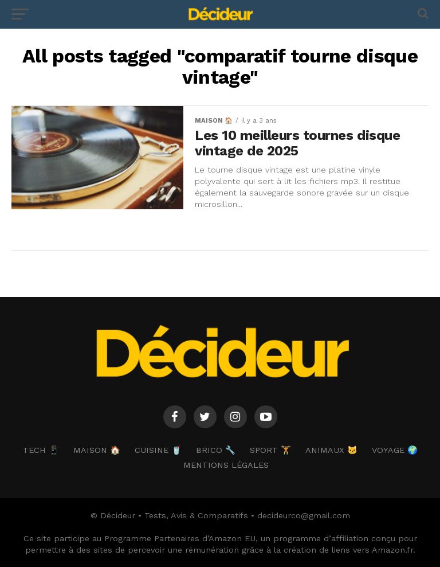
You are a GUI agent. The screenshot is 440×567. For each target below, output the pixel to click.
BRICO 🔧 (215, 450)
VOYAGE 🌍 (395, 450)
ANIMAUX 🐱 (331, 450)
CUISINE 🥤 (158, 450)
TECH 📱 (41, 450)
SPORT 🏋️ (270, 450)
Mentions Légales (226, 465)
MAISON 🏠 (96, 450)
